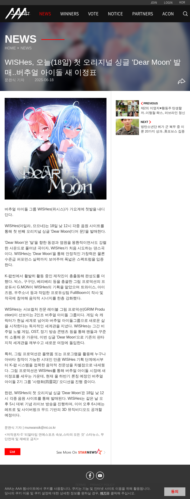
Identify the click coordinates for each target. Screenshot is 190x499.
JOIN (154, 2)
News (26, 48)
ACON (168, 14)
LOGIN (168, 2)
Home (10, 48)
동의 (174, 491)
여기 (103, 493)
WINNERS (69, 14)
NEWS (45, 14)
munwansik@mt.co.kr (40, 427)
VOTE (93, 14)
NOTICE (115, 14)
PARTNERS (142, 14)
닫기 (183, 491)
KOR (182, 2)
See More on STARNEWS (81, 451)
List (12, 451)
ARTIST (23, 14)
